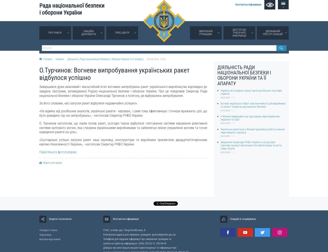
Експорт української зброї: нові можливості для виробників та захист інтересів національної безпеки (253, 105)
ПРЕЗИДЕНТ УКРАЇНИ (48, 230)
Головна (45, 59)
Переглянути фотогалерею (58, 152)
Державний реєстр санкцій (273, 33)
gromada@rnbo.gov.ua (164, 234)
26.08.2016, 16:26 (156, 59)
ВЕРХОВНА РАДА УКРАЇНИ (49, 239)
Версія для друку (50, 162)
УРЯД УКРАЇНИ (45, 235)
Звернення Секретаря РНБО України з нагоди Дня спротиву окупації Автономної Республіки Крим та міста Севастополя (251, 145)
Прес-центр (122, 32)
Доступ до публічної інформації (239, 32)
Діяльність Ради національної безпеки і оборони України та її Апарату (105, 59)
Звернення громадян (206, 33)
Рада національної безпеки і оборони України (71, 9)
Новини (60, 59)
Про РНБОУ (55, 32)
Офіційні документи (88, 33)
